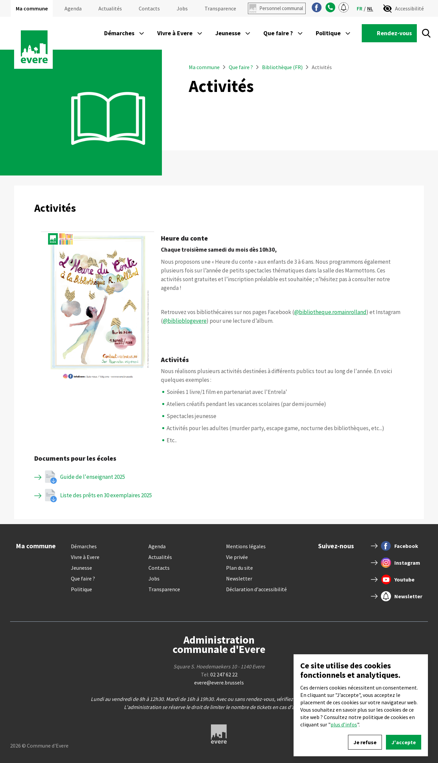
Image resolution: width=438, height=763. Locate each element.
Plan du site (239, 567)
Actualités (110, 8)
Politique (81, 589)
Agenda (73, 8)
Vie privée (237, 557)
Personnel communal (281, 8)
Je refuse (365, 742)
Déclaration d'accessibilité (256, 589)
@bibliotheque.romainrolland (330, 312)
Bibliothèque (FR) (282, 67)
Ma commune (32, 8)
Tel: (219, 674)
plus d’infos (344, 724)
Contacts (149, 8)
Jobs (182, 8)
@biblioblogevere (185, 320)
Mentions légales (246, 546)
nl (370, 8)
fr (359, 8)
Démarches (84, 546)
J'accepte (403, 742)
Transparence (220, 8)
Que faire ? (241, 67)
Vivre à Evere (85, 557)
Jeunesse (81, 567)
